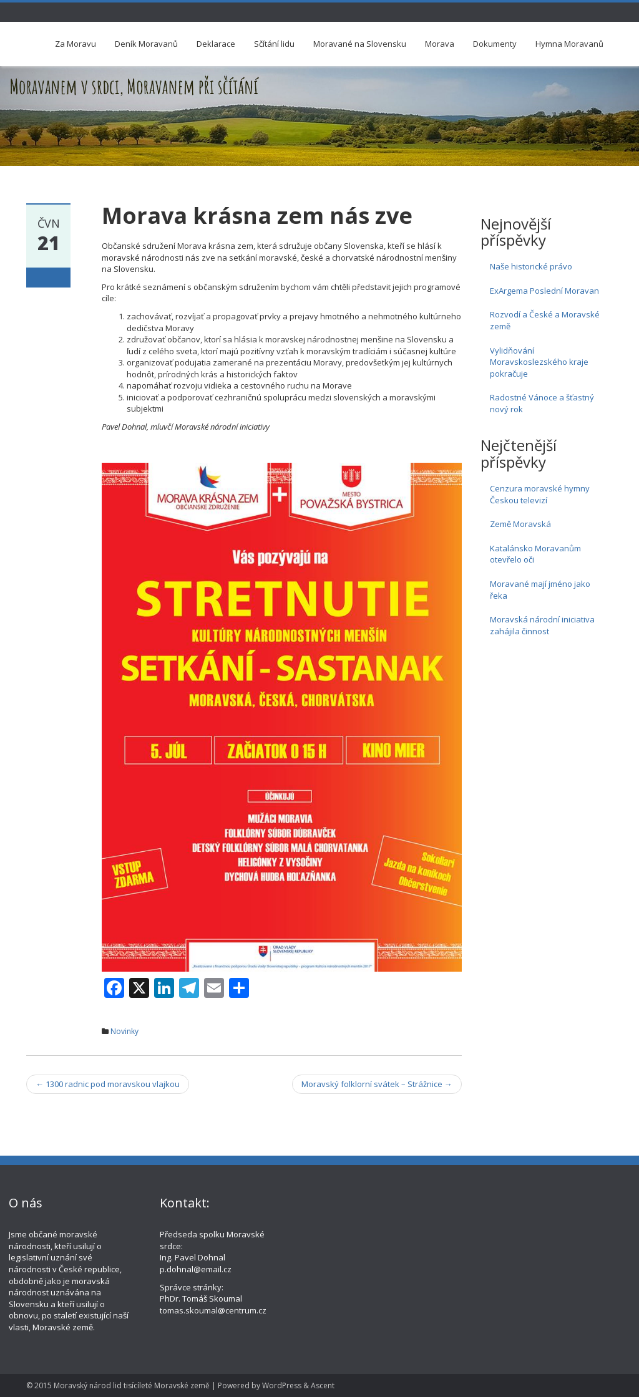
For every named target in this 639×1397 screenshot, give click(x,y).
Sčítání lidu (274, 43)
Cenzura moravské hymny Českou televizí (540, 494)
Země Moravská (520, 523)
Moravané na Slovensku (359, 43)
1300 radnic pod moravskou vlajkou (108, 1084)
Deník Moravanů (146, 43)
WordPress (281, 1385)
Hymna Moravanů (569, 43)
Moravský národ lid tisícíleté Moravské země (132, 1385)
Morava (439, 43)
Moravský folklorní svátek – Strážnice (376, 1084)
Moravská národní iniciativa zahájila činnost (542, 625)
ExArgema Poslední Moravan (544, 290)
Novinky (124, 1031)
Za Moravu (75, 43)
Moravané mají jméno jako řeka (540, 589)
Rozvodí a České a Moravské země (545, 320)
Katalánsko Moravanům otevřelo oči (535, 554)
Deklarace (216, 43)
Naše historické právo (531, 266)
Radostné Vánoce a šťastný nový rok (542, 403)
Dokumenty (495, 43)
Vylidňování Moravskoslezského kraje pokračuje (539, 362)
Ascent (322, 1385)
